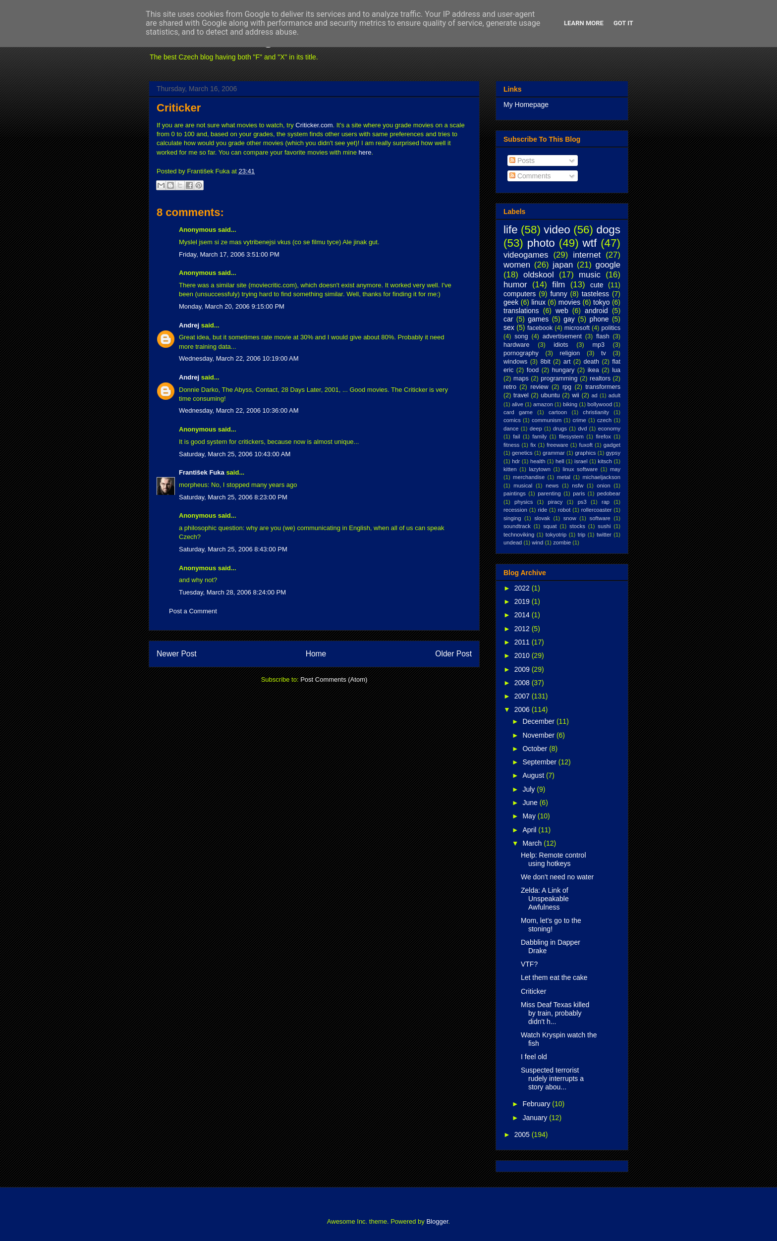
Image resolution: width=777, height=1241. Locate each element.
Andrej (189, 325)
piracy (555, 502)
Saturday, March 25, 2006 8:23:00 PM (233, 497)
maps (521, 378)
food (533, 370)
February (537, 1104)
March (533, 843)
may (615, 469)
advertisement (562, 336)
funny (558, 294)
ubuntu (550, 395)
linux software (580, 469)
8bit (545, 361)
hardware (516, 344)
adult (614, 395)
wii (575, 395)
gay (569, 319)
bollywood (599, 404)
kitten (510, 469)
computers (519, 294)
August (534, 775)
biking (570, 404)
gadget (612, 445)
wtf (590, 243)
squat (549, 526)
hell (559, 461)
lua (616, 370)
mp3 (598, 344)
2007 (523, 696)
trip (582, 535)
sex (508, 327)
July (529, 789)
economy (609, 429)
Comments (530, 176)
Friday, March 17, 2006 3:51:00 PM (229, 254)
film (558, 284)
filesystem (571, 436)
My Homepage (526, 104)
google (608, 265)
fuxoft (586, 445)
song (521, 336)
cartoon (558, 412)
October (535, 749)
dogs (608, 229)
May (529, 816)
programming (559, 378)
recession (515, 510)
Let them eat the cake (554, 977)
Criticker (179, 108)
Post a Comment (193, 611)
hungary (563, 370)
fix (533, 445)
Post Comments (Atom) (333, 679)
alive (517, 404)
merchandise (529, 477)
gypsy (613, 453)
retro (509, 386)
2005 (523, 1134)
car (508, 319)
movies (569, 302)
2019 (523, 601)
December (539, 721)
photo (541, 243)
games (538, 319)
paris (579, 493)
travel (521, 395)
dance (510, 429)
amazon (543, 404)
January (535, 1118)
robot (564, 510)
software (600, 518)
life (510, 229)
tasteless (595, 294)
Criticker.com (314, 125)
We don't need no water (557, 877)
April (530, 830)
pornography (521, 353)
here (365, 152)
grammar (554, 453)
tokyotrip (556, 535)
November (539, 735)
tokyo (601, 302)
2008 (523, 683)
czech (604, 420)
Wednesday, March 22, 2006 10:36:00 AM (239, 410)
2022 (523, 588)
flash (603, 336)
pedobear (608, 493)
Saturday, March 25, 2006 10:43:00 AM (234, 454)
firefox (603, 436)
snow (569, 518)
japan (563, 265)
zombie (562, 542)
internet (587, 255)
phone (599, 319)
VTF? (529, 964)
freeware (557, 445)
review (539, 386)
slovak (542, 518)
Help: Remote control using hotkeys (553, 859)
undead (512, 542)
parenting (549, 493)
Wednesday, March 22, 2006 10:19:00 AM (239, 358)
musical (522, 485)
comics (512, 420)
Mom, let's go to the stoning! (551, 925)
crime (579, 420)
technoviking (518, 535)
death (592, 361)
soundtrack (517, 526)
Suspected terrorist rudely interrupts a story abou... (552, 1078)
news (552, 485)
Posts (522, 160)
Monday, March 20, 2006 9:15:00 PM (231, 306)
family (539, 436)
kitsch (605, 461)
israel (581, 461)
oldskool (538, 274)
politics (611, 327)
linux (538, 302)
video (557, 229)
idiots (561, 344)
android (596, 311)
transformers (602, 386)
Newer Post (177, 653)
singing (512, 518)
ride (542, 510)
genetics (522, 453)
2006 (523, 709)
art (567, 361)
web (561, 311)
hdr (516, 461)
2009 (523, 669)
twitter (604, 535)
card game (518, 412)
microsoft (577, 327)
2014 (523, 615)
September (540, 762)
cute (596, 285)
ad (594, 395)
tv (603, 353)
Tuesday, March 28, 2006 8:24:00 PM (232, 592)
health (537, 461)
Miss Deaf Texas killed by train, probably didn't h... (555, 1013)
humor (515, 284)
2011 (523, 642)
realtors (600, 378)
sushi (604, 526)
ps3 (582, 502)
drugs (560, 429)
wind (537, 542)
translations (521, 311)
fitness (511, 445)
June (530, 803)
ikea (593, 370)
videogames (526, 255)
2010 (523, 655)
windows (515, 361)
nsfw (577, 485)
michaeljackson (601, 477)
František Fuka (201, 472)
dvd (582, 429)
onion (603, 485)
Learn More (584, 23)
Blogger (437, 1221)
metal (563, 477)
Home (316, 653)
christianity (596, 412)
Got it (623, 23)
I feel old (534, 1057)
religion (570, 353)
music (590, 274)
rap (606, 502)
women (516, 265)
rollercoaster (596, 510)
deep (536, 429)
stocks (577, 526)
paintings (514, 493)
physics (523, 502)
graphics (585, 453)
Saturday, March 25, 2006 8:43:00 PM (233, 549)
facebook (540, 327)
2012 (523, 629)
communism (546, 420)
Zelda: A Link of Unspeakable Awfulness (545, 898)
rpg (566, 386)
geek (510, 302)
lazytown (540, 469)
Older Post (453, 653)
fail (516, 436)
